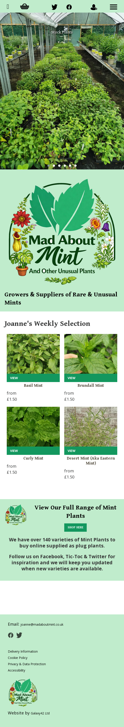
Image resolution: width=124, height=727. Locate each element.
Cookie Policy (17, 658)
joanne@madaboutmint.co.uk (41, 624)
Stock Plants (62, 32)
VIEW (14, 378)
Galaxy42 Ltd (40, 713)
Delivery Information (23, 651)
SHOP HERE (75, 527)
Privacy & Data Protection (27, 664)
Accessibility (16, 670)
